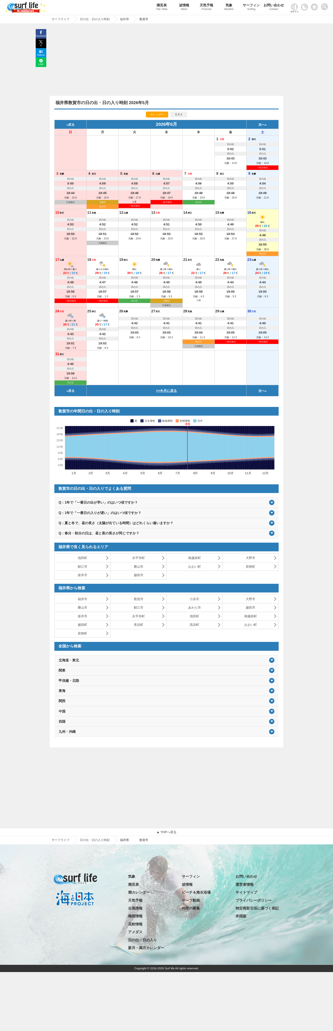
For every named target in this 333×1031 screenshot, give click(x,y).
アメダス (135, 932)
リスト (179, 114)
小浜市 (194, 599)
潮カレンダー (139, 892)
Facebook (41, 36)
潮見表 (161, 7)
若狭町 (250, 566)
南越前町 (194, 558)
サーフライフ (60, 840)
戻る (71, 124)
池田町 (82, 558)
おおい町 (194, 566)
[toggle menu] (325, 5)
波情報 (184, 7)
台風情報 (135, 908)
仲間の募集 (191, 908)
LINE (40, 64)
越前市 (138, 575)
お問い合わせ (273, 7)
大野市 (250, 558)
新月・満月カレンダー (146, 948)
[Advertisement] (166, 61)
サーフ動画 (191, 900)
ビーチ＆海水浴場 (196, 892)
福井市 (82, 599)
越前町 (82, 624)
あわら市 (194, 607)
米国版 (241, 916)
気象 (229, 7)
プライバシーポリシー (254, 900)
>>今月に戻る (166, 391)
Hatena (41, 55)
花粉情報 (135, 924)
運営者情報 (245, 885)
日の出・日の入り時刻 (95, 840)
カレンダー (157, 114)
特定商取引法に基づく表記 (257, 908)
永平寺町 (138, 558)
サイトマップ (246, 892)
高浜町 (194, 624)
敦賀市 (138, 599)
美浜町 (138, 624)
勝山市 (138, 566)
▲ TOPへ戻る (166, 832)
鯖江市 (82, 566)
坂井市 (82, 575)
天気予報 (206, 7)
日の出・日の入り (142, 940)
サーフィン (251, 7)
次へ (261, 124)
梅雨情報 (135, 916)
